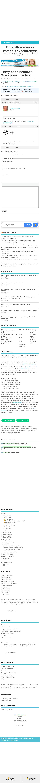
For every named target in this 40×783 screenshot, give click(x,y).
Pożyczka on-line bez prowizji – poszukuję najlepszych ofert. (18, 240)
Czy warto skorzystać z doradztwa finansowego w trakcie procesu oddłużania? (17, 297)
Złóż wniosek (32, 338)
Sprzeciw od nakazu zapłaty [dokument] (13, 549)
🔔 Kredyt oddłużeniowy (10, 778)
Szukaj (28, 225)
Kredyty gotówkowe (8, 526)
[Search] (13, 225)
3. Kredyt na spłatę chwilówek (7, 338)
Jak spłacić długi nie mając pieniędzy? (11, 251)
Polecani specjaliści (7, 537)
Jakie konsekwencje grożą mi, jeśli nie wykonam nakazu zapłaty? (19, 276)
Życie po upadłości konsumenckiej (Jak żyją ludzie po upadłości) (18, 290)
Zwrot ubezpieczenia (7, 675)
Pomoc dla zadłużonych (31, 81)
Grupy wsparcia (6, 558)
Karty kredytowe (5, 588)
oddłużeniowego (17, 402)
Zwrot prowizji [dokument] (10, 550)
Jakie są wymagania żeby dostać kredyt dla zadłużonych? (17, 255)
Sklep (2, 679)
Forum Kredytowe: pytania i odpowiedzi (11, 81)
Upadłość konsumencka (8, 668)
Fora (23, 81)
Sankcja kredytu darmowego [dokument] (13, 546)
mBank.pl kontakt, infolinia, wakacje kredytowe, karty (19, 311)
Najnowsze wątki (7, 516)
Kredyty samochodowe (7, 585)
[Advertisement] (20, 20)
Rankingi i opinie (5, 540)
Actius (8, 740)
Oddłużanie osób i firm (7, 666)
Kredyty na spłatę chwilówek (9, 583)
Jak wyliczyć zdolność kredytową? (10, 260)
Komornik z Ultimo (6, 245)
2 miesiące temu (14, 91)
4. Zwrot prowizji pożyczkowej (6, 342)
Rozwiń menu (8, 42)
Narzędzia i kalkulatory (7, 542)
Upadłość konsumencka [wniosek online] (13, 547)
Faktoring (3, 635)
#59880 (36, 102)
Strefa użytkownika (6, 562)
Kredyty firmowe (8, 528)
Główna (3, 513)
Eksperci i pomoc (6, 532)
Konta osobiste (5, 590)
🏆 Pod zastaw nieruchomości (11, 522)
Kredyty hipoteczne (8, 524)
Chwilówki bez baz (6, 627)
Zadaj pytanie (11, 611)
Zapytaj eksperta (22, 345)
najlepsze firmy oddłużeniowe (27, 79)
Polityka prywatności (7, 709)
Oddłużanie (6, 452)
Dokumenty (5, 544)
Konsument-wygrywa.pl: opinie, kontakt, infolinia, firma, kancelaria (19, 317)
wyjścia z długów (24, 368)
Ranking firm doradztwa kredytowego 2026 (13, 264)
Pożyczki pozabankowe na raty (10, 629)
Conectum (3, 740)
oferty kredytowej (31, 366)
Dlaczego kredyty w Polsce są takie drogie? (13, 236)
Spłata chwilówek (6, 700)
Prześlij (4, 211)
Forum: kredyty (5, 594)
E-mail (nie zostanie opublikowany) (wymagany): (14, 168)
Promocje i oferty (23, 420)
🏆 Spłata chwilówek (8, 519)
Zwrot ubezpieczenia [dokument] (12, 552)
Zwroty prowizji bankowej (8, 673)
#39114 (36, 126)
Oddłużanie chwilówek (7, 633)
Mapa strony (14, 740)
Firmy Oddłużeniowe (14, 79)
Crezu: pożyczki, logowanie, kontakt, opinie (15, 304)
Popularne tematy (7, 517)
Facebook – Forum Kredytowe (9, 698)
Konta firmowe (5, 592)
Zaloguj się (5, 564)
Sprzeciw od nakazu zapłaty (9, 671)
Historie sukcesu (7, 560)
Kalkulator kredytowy (8, 554)
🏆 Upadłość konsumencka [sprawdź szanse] (14, 520)
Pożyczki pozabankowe (9, 530)
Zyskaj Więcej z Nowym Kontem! (11, 283)
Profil (4, 565)
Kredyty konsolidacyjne (9, 525)
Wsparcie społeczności (7, 556)
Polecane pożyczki (7, 534)
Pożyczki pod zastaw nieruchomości (11, 631)
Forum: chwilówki (6, 637)
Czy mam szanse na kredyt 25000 (10, 247)
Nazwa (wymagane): (7, 161)
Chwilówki (4, 625)
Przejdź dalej (33, 331)
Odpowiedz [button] (18, 102)
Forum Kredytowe (20, 715)
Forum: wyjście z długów (8, 677)
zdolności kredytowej (29, 364)
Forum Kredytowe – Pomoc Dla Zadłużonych (20, 49)
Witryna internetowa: (7, 175)
